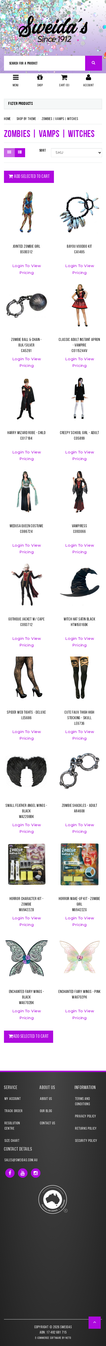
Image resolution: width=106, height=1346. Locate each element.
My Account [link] (12, 1099)
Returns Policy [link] (86, 1129)
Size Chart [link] (12, 1141)
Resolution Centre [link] (12, 1126)
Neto (68, 1338)
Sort (42, 151)
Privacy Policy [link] (85, 1116)
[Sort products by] (76, 152)
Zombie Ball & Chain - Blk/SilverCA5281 (26, 345)
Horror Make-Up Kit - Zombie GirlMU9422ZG (79, 904)
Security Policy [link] (86, 1141)
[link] (10, 1173)
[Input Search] (44, 63)
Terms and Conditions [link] (82, 1101)
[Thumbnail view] (9, 152)
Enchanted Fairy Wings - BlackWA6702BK (26, 997)
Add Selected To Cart (28, 176)
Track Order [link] (13, 1111)
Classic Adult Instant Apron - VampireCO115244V (79, 345)
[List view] (20, 152)
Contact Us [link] (47, 1123)
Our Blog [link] (46, 1111)
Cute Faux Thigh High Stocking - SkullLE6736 (79, 718)
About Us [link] (46, 1099)
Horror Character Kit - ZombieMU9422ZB (27, 904)
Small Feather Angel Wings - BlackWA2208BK (26, 811)
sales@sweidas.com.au (21, 1160)
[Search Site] (93, 63)
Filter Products (20, 104)
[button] (95, 1323)
